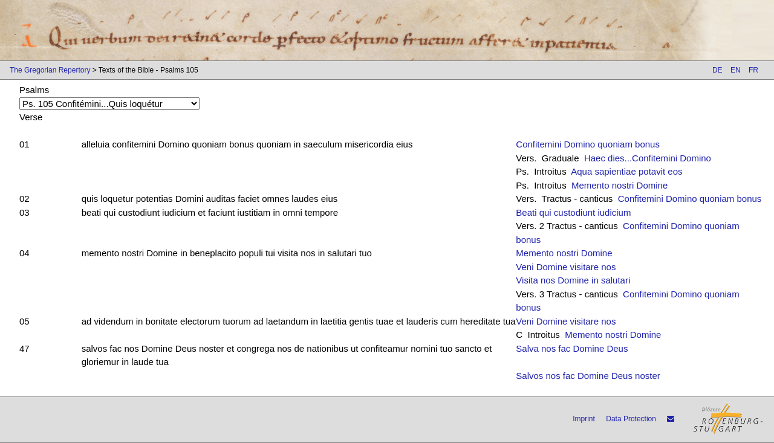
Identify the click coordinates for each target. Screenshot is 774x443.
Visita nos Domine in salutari (573, 280)
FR (753, 70)
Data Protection (631, 419)
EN (735, 70)
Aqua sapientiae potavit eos (626, 171)
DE (717, 70)
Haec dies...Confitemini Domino (647, 158)
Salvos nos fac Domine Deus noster (588, 375)
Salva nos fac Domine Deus (572, 348)
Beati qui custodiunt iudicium (573, 212)
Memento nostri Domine (619, 185)
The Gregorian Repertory (50, 70)
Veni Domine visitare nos (566, 267)
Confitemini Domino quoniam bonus (588, 144)
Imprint (584, 419)
